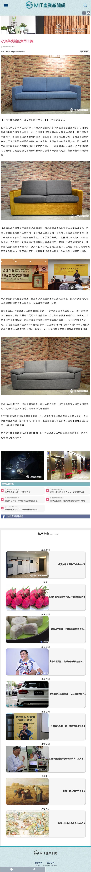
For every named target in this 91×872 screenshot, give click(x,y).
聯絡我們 (38, 863)
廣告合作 (50, 863)
